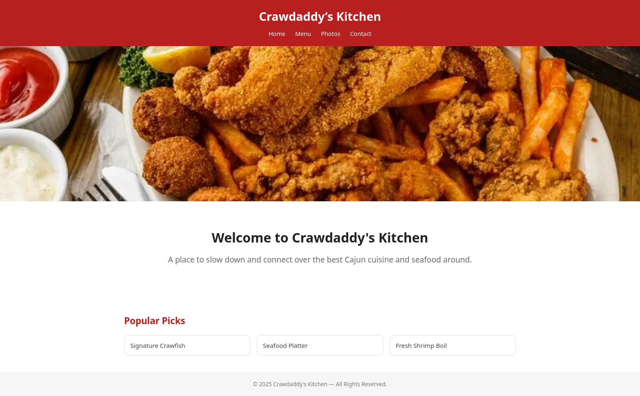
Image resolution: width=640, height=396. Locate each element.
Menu (303, 34)
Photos (330, 34)
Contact (360, 34)
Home (277, 34)
